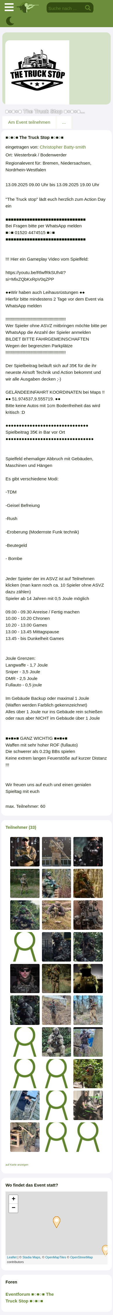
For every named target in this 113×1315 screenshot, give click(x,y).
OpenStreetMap (81, 1257)
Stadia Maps (31, 1257)
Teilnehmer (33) (21, 827)
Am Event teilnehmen (29, 122)
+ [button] (13, 1199)
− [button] (13, 1208)
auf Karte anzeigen (17, 1164)
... (64, 122)
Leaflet (12, 1257)
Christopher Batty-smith (63, 146)
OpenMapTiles (55, 1257)
